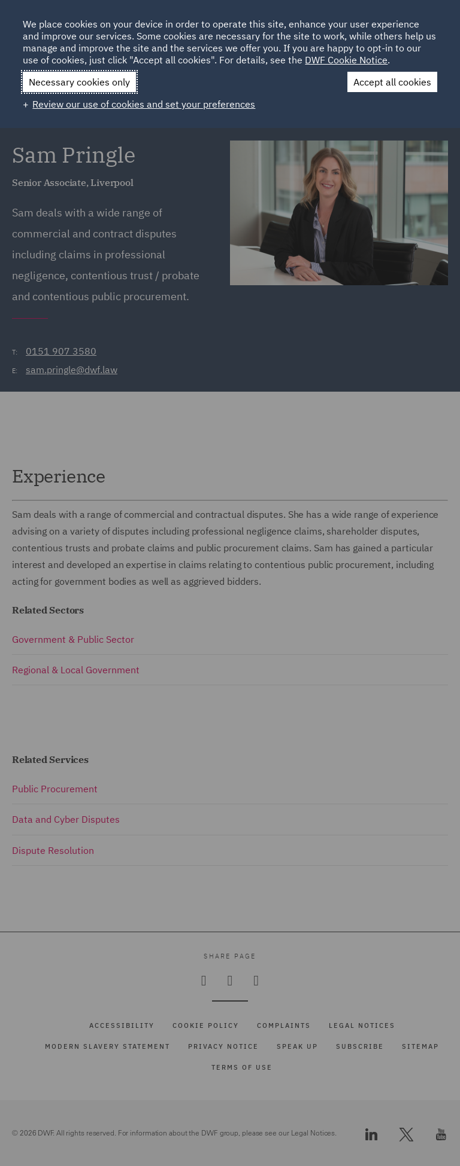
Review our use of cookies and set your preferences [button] (143, 104)
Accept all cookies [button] (392, 82)
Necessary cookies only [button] (79, 82)
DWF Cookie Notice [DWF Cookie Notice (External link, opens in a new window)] (346, 60)
